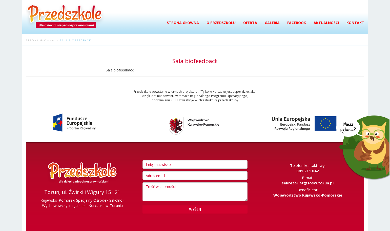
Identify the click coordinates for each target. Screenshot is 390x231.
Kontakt (355, 22)
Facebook (296, 22)
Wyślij (195, 209)
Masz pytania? (363, 149)
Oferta (250, 22)
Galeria (272, 22)
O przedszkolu (221, 22)
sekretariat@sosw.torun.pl (308, 182)
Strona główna (183, 22)
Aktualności (326, 22)
